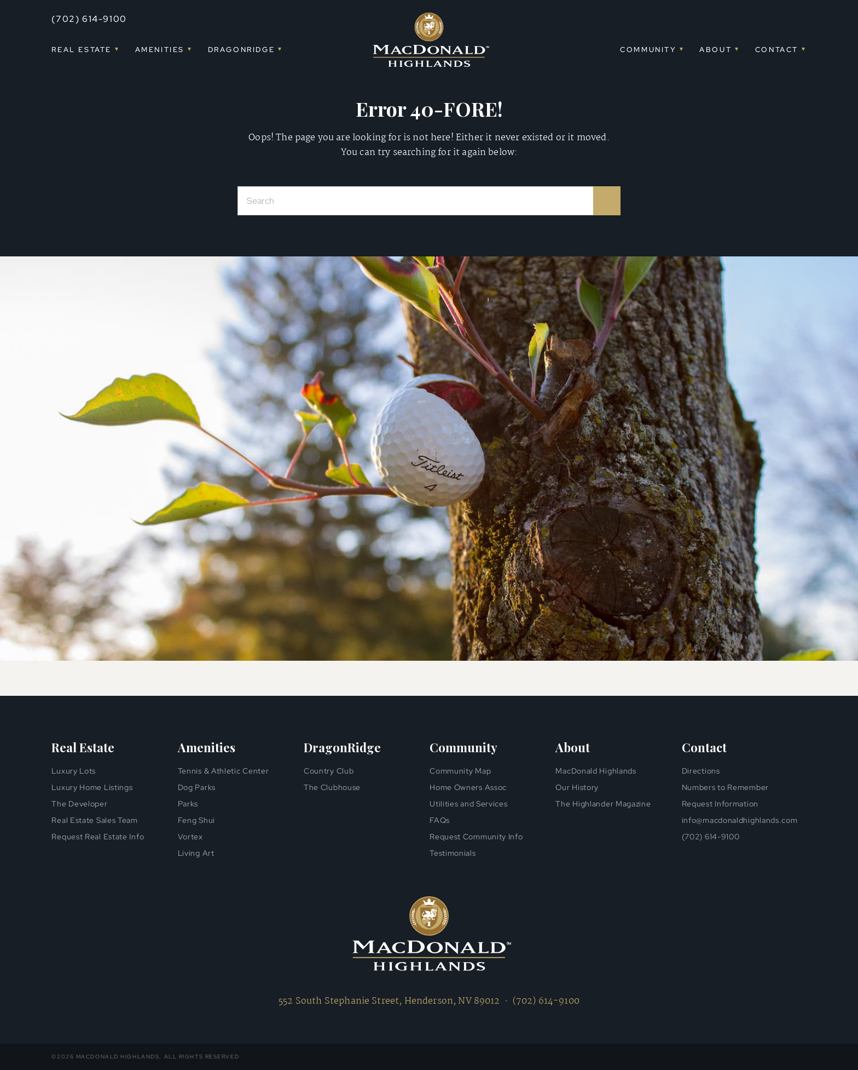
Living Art (196, 853)
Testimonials (453, 853)
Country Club (328, 771)
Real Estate (81, 49)
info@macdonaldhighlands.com (740, 820)
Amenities (159, 49)
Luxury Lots (73, 771)
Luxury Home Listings (91, 787)
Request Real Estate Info (97, 837)
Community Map (460, 771)
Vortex (190, 837)
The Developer (79, 804)
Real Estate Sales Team (94, 820)
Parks (188, 804)
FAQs (440, 820)
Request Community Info (476, 837)
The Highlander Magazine (603, 804)
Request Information (720, 804)
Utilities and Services (468, 804)
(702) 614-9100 (88, 19)
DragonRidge (241, 49)
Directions (701, 771)
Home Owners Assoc (468, 787)
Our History (577, 787)
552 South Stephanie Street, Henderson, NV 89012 (389, 1001)
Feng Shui (196, 820)
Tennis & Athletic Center (223, 771)
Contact (776, 49)
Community (648, 49)
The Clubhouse (332, 787)
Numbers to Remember (725, 787)
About (715, 49)
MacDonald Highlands (595, 771)
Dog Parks (197, 787)
